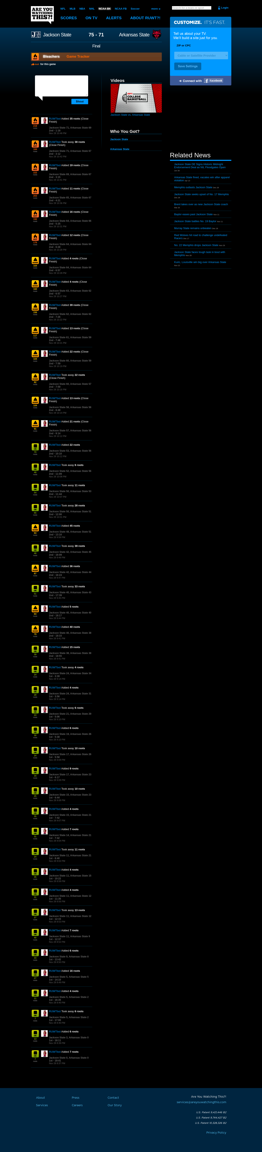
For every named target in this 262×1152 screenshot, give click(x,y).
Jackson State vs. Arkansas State (130, 114)
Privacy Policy (216, 1132)
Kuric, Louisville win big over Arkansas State (200, 262)
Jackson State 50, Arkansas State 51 (70, 511)
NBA (82, 8)
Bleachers (51, 56)
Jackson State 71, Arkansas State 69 (70, 127)
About (145, 18)
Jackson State (57, 34)
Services (42, 1105)
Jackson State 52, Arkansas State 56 (70, 471)
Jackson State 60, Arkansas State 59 (70, 360)
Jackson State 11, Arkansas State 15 (70, 875)
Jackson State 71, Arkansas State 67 (70, 151)
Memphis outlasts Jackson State (193, 187)
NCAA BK (105, 8)
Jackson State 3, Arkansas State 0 (69, 1037)
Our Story (115, 1105)
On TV (91, 18)
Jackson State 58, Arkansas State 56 (70, 407)
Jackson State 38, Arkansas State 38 (70, 653)
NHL (92, 8)
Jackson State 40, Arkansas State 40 (70, 612)
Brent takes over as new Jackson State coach (201, 204)
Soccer (135, 8)
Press (75, 1097)
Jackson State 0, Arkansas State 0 (69, 1057)
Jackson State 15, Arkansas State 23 (70, 794)
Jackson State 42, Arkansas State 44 (70, 572)
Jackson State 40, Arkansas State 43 (70, 592)
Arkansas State (134, 34)
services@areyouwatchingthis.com (201, 1102)
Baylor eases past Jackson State (193, 214)
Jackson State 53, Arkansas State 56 (70, 450)
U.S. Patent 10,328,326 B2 (210, 1123)
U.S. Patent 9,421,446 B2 (211, 1112)
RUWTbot (55, 118)
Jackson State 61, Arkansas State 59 (70, 337)
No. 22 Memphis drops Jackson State (196, 245)
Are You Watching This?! (42, 15)
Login (224, 7)
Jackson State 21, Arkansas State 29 (70, 713)
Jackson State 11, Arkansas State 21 (70, 855)
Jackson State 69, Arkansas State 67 (70, 174)
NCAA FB (121, 8)
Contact (113, 1097)
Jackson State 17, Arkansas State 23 (70, 774)
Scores (69, 18)
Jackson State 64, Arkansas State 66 (70, 220)
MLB (72, 8)
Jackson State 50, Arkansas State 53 (70, 491)
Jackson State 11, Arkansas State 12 (70, 896)
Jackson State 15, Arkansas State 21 (70, 815)
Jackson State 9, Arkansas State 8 (69, 956)
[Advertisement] (200, 119)
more (154, 8)
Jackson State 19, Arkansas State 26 (70, 734)
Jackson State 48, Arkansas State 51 (70, 531)
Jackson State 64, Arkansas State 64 (70, 244)
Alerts (113, 18)
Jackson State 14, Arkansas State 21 (70, 835)
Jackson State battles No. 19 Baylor (195, 221)
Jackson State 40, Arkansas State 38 (70, 632)
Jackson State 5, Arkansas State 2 (69, 997)
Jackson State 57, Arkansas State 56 (70, 430)
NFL (63, 8)
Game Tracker (77, 56)
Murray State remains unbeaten (192, 228)
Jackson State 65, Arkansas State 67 (70, 197)
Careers (77, 1105)
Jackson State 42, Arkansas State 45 (70, 552)
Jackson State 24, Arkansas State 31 (70, 693)
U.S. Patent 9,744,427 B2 (211, 1117)
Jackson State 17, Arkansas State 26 (70, 754)
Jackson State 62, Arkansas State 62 (70, 314)
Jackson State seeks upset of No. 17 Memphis (201, 194)
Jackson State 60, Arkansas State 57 (70, 384)
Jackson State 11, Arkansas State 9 (69, 936)
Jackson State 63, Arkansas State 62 (70, 290)
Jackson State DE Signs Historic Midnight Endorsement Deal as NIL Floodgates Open (200, 166)
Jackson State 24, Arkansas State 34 (70, 673)
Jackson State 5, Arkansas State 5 (69, 976)
